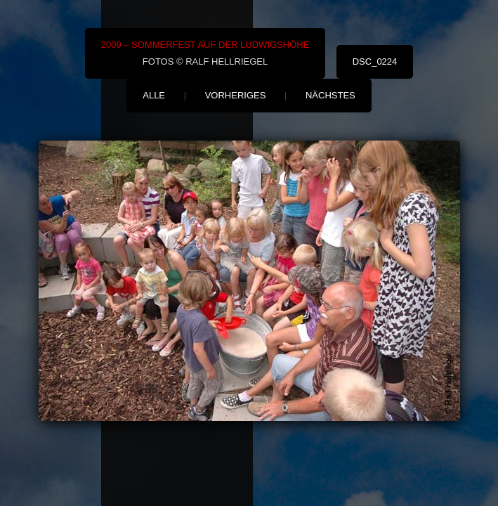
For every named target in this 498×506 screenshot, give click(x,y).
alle (154, 95)
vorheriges (235, 95)
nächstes (330, 95)
